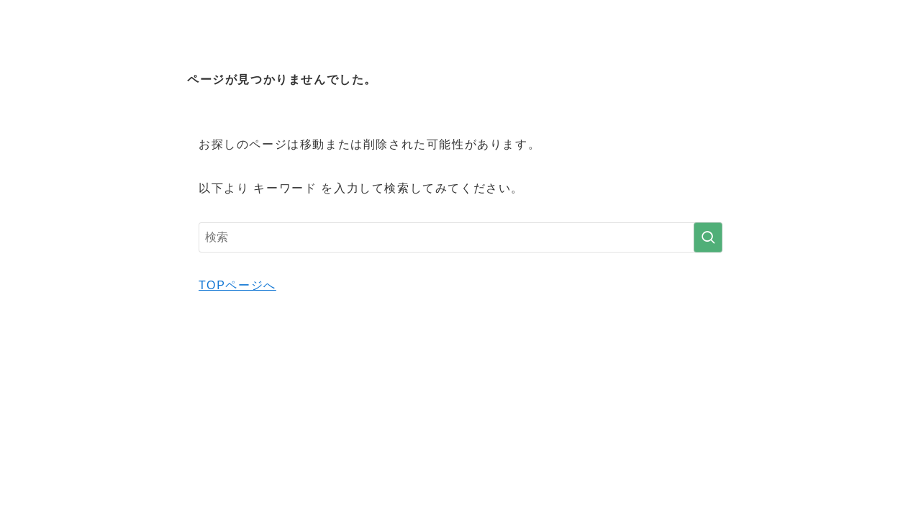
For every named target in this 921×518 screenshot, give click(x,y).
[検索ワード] (460, 237)
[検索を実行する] (708, 237)
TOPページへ (237, 285)
